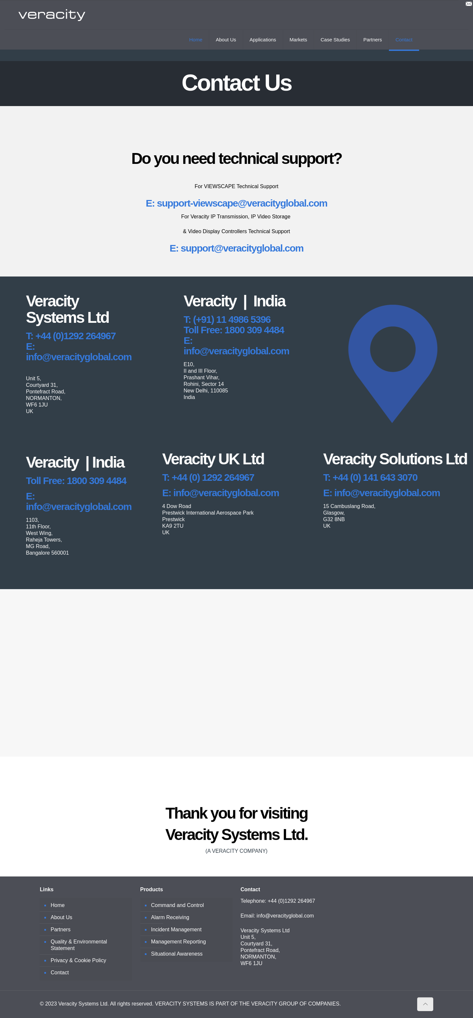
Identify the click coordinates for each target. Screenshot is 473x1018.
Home (58, 905)
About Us (61, 917)
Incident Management (176, 929)
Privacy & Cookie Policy (78, 960)
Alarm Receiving (170, 917)
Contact (60, 972)
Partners (60, 929)
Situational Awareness (177, 954)
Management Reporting (178, 941)
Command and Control (177, 905)
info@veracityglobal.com (285, 915)
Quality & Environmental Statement (79, 945)
